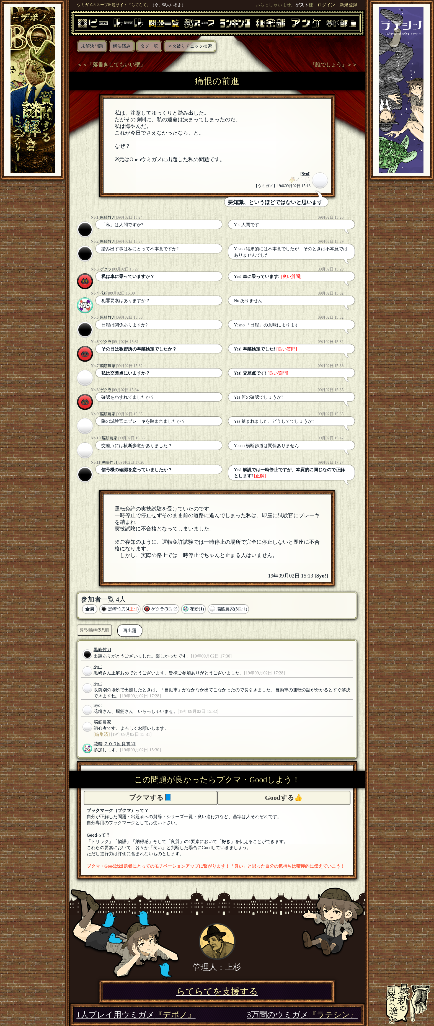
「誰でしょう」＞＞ (333, 65)
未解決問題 (92, 46)
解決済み (122, 46)
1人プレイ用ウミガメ (135, 1014)
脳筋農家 (107, 366)
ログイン (326, 4)
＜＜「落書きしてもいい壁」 (111, 65)
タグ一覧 (149, 46)
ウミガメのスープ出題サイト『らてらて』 (114, 4)
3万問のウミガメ (302, 1014)
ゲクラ (106, 269)
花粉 (104, 293)
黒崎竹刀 (107, 217)
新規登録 (348, 4)
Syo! (305, 173)
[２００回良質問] (119, 743)
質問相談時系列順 (94, 630)
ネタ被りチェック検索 (190, 46)
